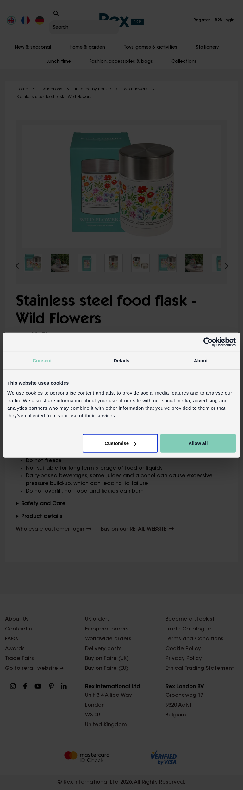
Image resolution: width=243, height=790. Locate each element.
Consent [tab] (42, 360)
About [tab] (201, 360)
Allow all (198, 443)
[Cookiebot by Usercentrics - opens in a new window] (208, 342)
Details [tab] (121, 360)
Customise (121, 443)
